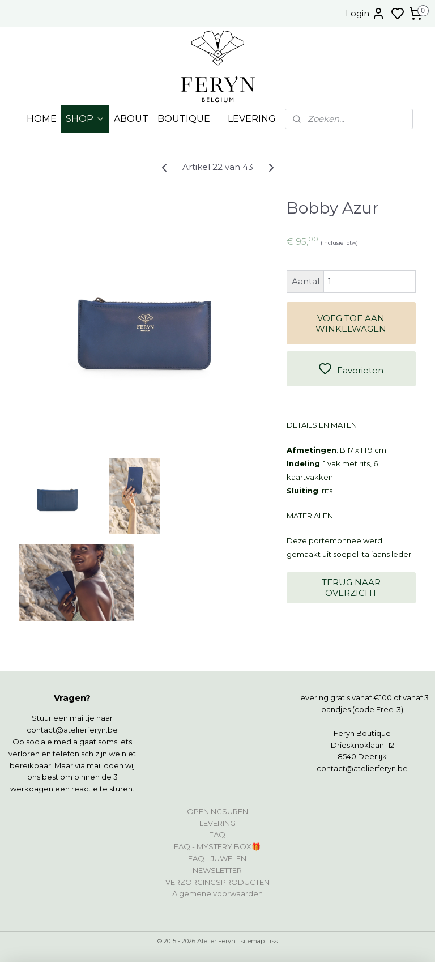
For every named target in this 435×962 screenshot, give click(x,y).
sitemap (253, 941)
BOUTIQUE (183, 118)
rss (274, 941)
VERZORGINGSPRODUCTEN (217, 882)
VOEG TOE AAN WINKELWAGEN (350, 323)
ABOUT (131, 118)
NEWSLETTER (217, 870)
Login (365, 13)
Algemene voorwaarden (217, 893)
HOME (42, 118)
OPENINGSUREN (217, 811)
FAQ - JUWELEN (217, 858)
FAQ (217, 834)
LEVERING (252, 118)
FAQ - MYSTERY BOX (212, 846)
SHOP (85, 118)
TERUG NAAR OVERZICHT (351, 587)
